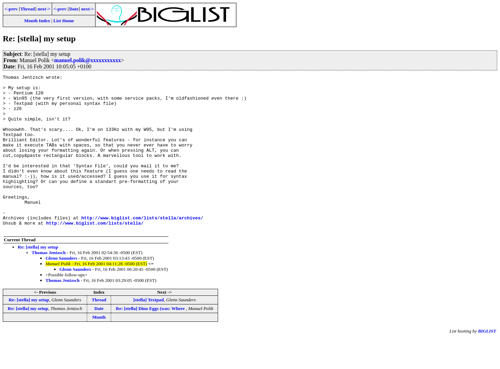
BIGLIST (487, 362)
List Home (63, 20)
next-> (44, 8)
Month (99, 348)
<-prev (11, 8)
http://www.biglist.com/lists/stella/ (95, 253)
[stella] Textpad (148, 331)
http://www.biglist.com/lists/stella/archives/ (142, 247)
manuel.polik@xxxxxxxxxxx (87, 60)
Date (73, 8)
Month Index (37, 20)
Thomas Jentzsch (49, 283)
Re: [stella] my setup (38, 278)
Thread (27, 8)
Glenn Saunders (61, 289)
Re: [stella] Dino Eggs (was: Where (151, 339)
